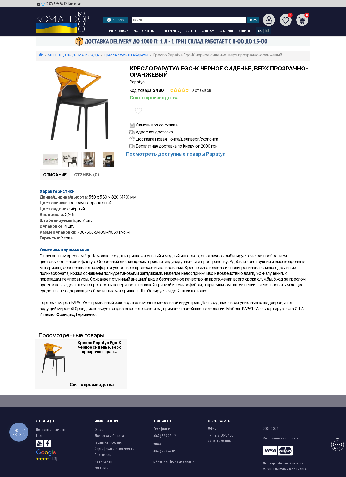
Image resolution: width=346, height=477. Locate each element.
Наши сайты (226, 31)
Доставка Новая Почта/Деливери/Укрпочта (177, 139)
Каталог (116, 20)
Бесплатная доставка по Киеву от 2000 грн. (177, 146)
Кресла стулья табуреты (126, 55)
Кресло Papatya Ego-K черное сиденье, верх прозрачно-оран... (99, 347)
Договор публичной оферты (283, 463)
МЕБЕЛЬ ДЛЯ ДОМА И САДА (73, 55)
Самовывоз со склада (157, 125)
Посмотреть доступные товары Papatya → (178, 154)
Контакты (245, 31)
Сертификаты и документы (178, 31)
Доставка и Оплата (115, 31)
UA (260, 31)
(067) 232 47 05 (164, 451)
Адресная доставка (154, 132)
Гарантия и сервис (144, 31)
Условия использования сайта (285, 468)
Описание (55, 174)
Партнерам (207, 31)
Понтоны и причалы (50, 429)
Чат (337, 442)
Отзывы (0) (86, 174)
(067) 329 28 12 (56, 3)
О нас (99, 429)
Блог (39, 435)
